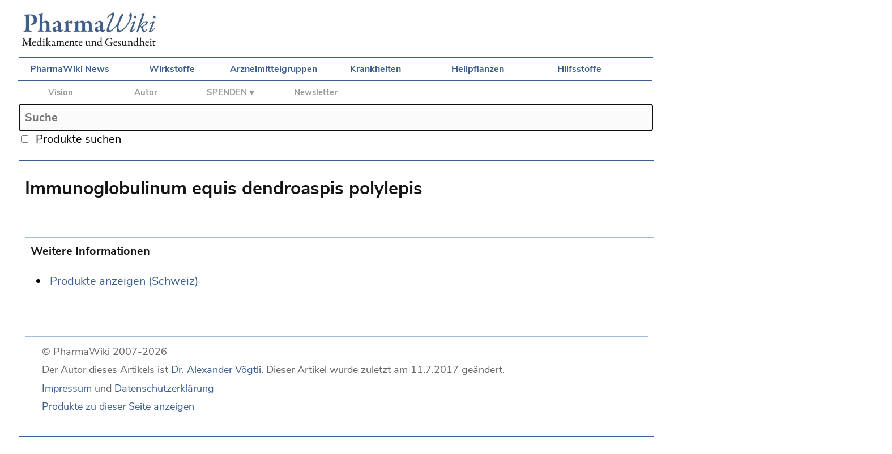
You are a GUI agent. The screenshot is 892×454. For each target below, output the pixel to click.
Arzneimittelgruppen (273, 69)
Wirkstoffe (172, 69)
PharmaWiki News (69, 69)
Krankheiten (375, 69)
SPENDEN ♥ (230, 92)
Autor (145, 92)
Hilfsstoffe (579, 69)
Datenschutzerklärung (164, 388)
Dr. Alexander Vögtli (216, 369)
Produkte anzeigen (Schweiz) (124, 281)
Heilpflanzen (477, 69)
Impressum (67, 388)
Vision (60, 92)
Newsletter (316, 92)
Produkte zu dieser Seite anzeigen (118, 406)
